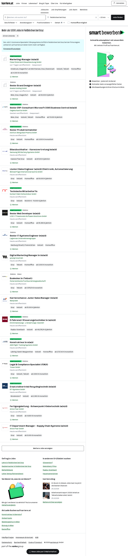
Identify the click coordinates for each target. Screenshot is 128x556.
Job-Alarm (73, 10)
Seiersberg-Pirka (49, 466)
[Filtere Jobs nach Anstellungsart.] (28, 23)
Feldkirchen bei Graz (34, 30)
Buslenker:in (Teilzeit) (21, 278)
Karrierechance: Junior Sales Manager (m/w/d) (34, 298)
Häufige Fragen (8, 537)
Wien (12, 95)
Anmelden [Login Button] (119, 3)
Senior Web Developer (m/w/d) (25, 213)
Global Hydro (7, 518)
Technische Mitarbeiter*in (23, 191)
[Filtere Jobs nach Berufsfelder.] (12, 23)
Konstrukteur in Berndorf (12, 514)
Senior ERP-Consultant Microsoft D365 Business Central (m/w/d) (43, 107)
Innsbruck (15, 69)
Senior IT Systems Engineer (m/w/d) (28, 235)
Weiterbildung (7, 470)
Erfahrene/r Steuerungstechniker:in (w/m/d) (33, 320)
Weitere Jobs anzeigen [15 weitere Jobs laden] (42, 448)
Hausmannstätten (50, 474)
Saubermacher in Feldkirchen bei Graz (16, 466)
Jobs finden (118, 17)
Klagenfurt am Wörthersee (30, 69)
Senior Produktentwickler (23, 130)
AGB (36, 537)
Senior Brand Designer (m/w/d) (25, 85)
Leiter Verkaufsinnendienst (12, 474)
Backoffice (6, 529)
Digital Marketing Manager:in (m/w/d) (29, 255)
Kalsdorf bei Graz (17, 159)
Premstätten (30, 245)
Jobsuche (45, 10)
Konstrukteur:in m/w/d (21, 342)
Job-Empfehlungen (58, 10)
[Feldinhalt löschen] (96, 17)
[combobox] (24, 17)
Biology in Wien (8, 525)
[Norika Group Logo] (12, 546)
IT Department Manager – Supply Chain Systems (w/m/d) (39, 426)
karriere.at (25, 510)
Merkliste (83, 10)
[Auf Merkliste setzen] (14, 76)
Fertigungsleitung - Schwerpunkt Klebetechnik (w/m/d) (38, 406)
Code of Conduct (35, 542)
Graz (43, 69)
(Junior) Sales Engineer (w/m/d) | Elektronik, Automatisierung (41, 169)
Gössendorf (48, 463)
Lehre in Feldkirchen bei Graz (13, 463)
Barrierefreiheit (20, 542)
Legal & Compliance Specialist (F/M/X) (29, 364)
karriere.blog (49, 479)
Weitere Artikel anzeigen (52, 502)
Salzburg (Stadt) (17, 245)
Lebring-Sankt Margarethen (22, 352)
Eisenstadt (50, 69)
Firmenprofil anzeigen (11, 49)
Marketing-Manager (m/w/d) (24, 59)
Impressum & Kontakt (24, 537)
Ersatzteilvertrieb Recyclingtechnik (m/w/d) (33, 386)
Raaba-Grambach (18, 330)
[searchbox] (24, 17)
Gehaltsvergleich (8, 505)
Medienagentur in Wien (11, 522)
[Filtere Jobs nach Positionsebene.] (46, 23)
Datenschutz (7, 542)
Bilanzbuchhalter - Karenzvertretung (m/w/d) (33, 149)
